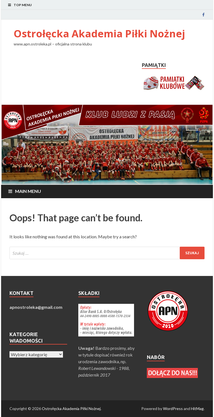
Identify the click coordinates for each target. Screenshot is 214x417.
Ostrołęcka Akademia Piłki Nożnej (99, 33)
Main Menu (28, 191)
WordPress (173, 408)
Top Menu (23, 5)
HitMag (197, 408)
